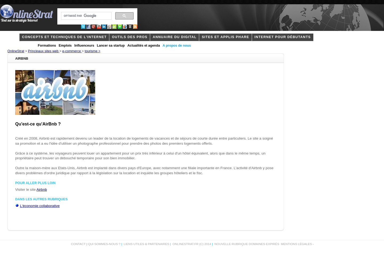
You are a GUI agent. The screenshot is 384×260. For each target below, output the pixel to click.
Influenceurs (84, 45)
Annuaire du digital (175, 37)
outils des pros (129, 37)
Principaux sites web (43, 51)
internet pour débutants (282, 37)
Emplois (65, 45)
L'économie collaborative (40, 206)
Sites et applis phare (225, 37)
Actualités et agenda (143, 45)
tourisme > (92, 51)
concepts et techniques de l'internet (64, 37)
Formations (47, 45)
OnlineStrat (15, 51)
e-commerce (72, 51)
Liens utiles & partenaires (146, 244)
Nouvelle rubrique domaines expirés (246, 244)
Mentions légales (296, 244)
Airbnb (42, 190)
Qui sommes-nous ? (104, 244)
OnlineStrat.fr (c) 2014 (192, 244)
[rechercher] (86, 16)
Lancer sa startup (111, 45)
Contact (78, 244)
